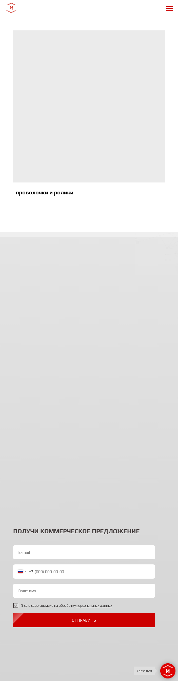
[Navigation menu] (169, 8)
